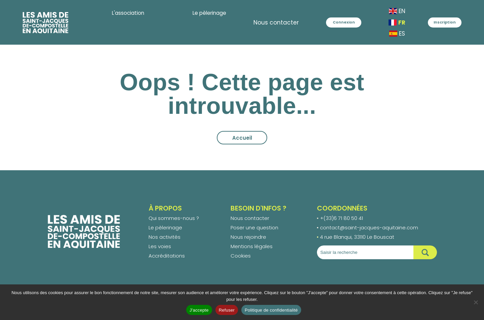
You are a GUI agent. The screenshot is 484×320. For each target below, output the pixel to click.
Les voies (160, 246)
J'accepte (199, 310)
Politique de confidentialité (271, 310)
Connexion (336, 22)
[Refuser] (475, 302)
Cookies (241, 255)
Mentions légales (252, 246)
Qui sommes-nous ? (174, 218)
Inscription (445, 22)
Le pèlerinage (165, 227)
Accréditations (167, 255)
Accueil (242, 137)
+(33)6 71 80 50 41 (341, 218)
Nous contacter (260, 22)
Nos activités (164, 236)
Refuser (227, 310)
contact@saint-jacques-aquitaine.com (369, 227)
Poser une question (254, 227)
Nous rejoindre (248, 236)
